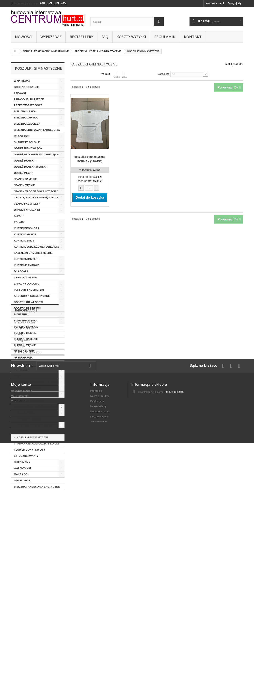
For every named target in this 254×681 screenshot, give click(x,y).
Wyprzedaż (51, 36)
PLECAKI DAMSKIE (26, 339)
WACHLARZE (22, 480)
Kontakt (193, 36)
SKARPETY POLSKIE (27, 142)
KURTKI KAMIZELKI (26, 259)
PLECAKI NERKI (25, 413)
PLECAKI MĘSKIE (25, 345)
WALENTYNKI (22, 468)
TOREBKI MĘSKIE (25, 332)
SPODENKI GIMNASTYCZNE (32, 431)
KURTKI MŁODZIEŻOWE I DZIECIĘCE (37, 246)
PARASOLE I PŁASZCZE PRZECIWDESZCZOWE (29, 102)
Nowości (23, 36)
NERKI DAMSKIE (24, 351)
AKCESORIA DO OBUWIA (29, 400)
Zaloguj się (234, 3)
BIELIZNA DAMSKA (26, 117)
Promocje (96, 599)
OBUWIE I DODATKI (26, 394)
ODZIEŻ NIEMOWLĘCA (28, 148)
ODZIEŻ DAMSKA (24, 160)
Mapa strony (98, 655)
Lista (124, 74)
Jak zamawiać (25, 518)
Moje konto (21, 592)
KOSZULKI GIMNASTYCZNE (32, 437)
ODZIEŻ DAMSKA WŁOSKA (30, 166)
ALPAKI (18, 215)
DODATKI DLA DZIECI (27, 308)
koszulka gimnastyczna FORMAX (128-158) (89, 159)
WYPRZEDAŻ (22, 80)
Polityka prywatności (29, 542)
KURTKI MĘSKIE (24, 240)
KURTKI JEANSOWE (26, 265)
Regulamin (165, 36)
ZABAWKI (20, 93)
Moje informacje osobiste (26, 614)
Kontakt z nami (215, 3)
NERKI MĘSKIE (23, 357)
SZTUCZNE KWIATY (26, 455)
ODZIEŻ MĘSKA (23, 172)
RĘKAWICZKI (22, 136)
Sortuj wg (163, 73)
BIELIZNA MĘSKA (25, 111)
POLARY (19, 222)
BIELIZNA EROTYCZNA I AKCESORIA (37, 129)
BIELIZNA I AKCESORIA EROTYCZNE (37, 486)
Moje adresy (18, 609)
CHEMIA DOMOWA (25, 277)
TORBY (18, 363)
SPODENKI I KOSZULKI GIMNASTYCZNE (39, 425)
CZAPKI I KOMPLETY (27, 203)
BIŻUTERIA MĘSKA (26, 320)
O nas (21, 536)
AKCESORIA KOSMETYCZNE (32, 295)
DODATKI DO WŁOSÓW (28, 302)
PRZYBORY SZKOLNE (29, 419)
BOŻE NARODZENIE (26, 87)
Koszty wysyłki (131, 36)
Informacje (26, 501)
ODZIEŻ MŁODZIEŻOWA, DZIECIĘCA (36, 154)
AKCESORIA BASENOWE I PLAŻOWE (37, 382)
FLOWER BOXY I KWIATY (29, 449)
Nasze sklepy (25, 548)
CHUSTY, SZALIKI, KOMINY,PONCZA (36, 197)
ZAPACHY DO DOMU (26, 283)
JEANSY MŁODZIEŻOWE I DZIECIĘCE (37, 191)
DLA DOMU (21, 271)
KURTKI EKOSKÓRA (26, 228)
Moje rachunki (19, 604)
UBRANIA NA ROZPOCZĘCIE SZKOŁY (37, 443)
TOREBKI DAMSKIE (26, 326)
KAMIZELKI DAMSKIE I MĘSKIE (33, 252)
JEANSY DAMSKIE (25, 179)
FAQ (104, 36)
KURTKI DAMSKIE (25, 234)
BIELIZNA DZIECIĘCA (27, 123)
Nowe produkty (99, 604)
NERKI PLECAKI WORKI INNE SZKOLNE (39, 406)
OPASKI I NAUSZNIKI (27, 209)
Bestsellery (81, 36)
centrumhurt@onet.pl (159, 607)
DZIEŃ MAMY (22, 462)
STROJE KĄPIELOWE (27, 388)
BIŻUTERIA (21, 314)
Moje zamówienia (21, 599)
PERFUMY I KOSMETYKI (29, 289)
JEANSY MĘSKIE (24, 185)
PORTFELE (21, 369)
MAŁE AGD (21, 474)
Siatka (117, 74)
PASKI (18, 375)
